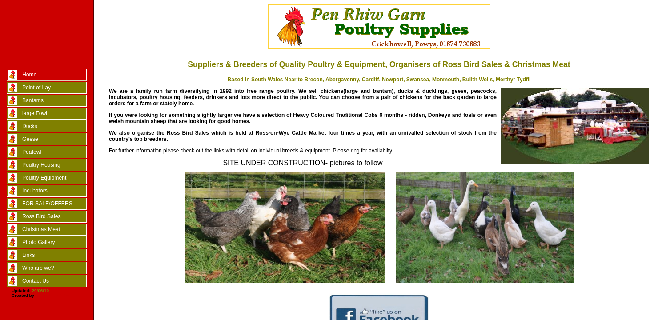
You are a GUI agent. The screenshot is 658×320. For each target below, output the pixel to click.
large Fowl (34, 113)
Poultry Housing (41, 165)
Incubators (35, 191)
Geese (30, 139)
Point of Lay (36, 87)
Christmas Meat (41, 229)
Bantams (33, 100)
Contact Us (35, 281)
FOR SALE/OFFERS (47, 203)
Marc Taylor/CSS (53, 295)
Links (28, 255)
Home (29, 75)
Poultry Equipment (44, 178)
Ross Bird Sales (41, 216)
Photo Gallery (38, 242)
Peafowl (31, 152)
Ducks (29, 126)
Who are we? (38, 268)
